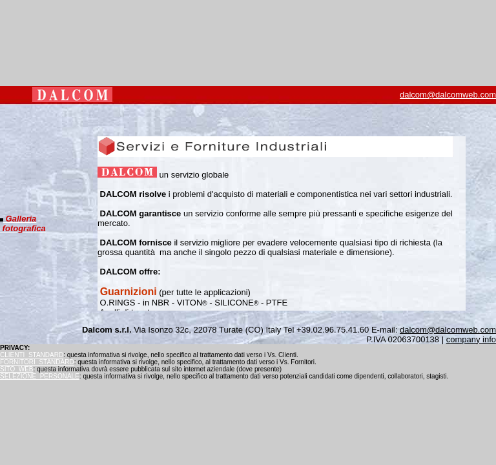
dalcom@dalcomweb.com (448, 94)
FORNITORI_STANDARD (37, 362)
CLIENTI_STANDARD (31, 354)
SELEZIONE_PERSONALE (39, 376)
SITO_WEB (17, 369)
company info (471, 339)
